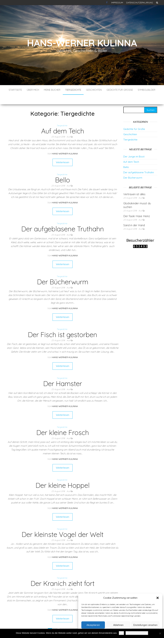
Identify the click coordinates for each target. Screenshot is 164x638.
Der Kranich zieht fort (62, 574)
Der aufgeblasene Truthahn (62, 219)
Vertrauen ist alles (134, 184)
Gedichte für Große (120, 89)
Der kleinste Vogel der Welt (62, 525)
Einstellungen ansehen (145, 624)
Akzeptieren (93, 624)
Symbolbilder (146, 89)
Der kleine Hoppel (63, 475)
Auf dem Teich (62, 121)
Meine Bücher (52, 89)
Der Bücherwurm (62, 272)
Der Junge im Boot (133, 146)
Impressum (117, 2)
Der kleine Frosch (62, 423)
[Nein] (160, 633)
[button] (157, 597)
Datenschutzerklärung (139, 2)
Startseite (15, 89)
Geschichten (94, 89)
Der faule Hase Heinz (136, 206)
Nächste (71, 620)
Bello (62, 170)
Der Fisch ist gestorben (62, 325)
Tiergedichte (73, 89)
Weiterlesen (62, 152)
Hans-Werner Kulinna (82, 43)
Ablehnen (118, 624)
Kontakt (107, 2)
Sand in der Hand (134, 215)
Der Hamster (62, 374)
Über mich (33, 89)
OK (121, 633)
